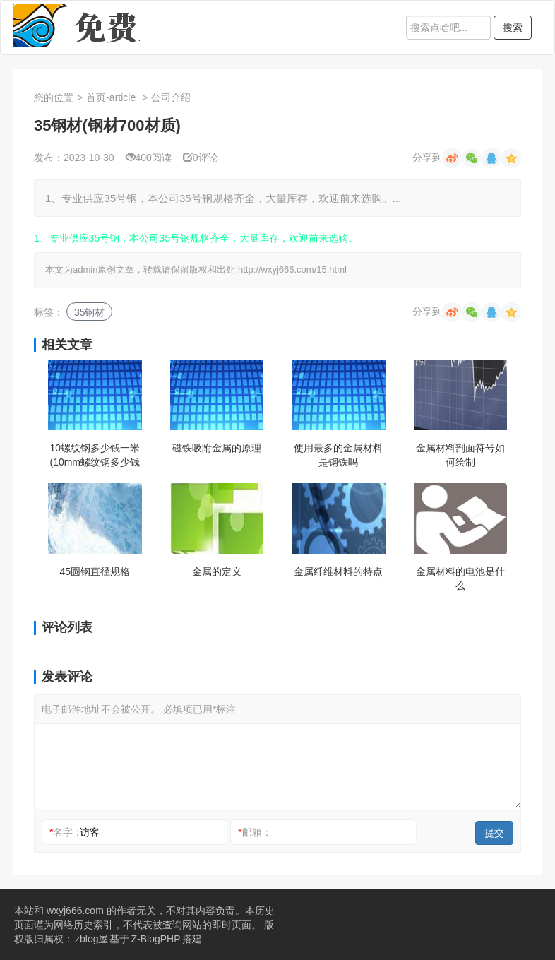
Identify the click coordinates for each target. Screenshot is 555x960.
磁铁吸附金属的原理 (216, 448)
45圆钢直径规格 (94, 571)
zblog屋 (91, 938)
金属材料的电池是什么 (460, 578)
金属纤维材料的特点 (338, 571)
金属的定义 (216, 571)
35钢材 (89, 312)
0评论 (200, 157)
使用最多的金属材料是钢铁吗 (338, 455)
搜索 (513, 27)
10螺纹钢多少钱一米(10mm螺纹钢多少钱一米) (94, 455)
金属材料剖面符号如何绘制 (460, 455)
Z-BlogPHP (155, 938)
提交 (494, 832)
